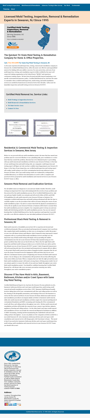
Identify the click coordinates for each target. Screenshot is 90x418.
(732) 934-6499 (13, 63)
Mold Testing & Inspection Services (20, 100)
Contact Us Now (13, 108)
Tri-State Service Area (15, 105)
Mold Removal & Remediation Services (21, 103)
